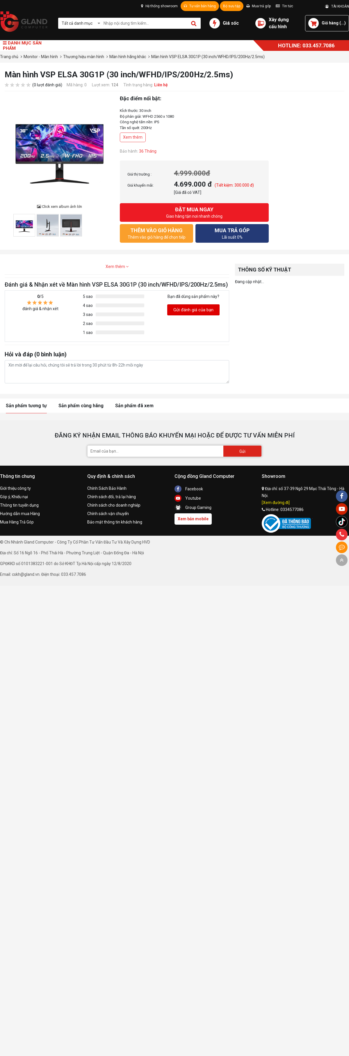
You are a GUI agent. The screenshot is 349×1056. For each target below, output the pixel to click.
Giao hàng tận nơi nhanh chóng (194, 212)
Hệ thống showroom (159, 6)
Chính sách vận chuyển (108, 513)
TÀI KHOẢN (337, 6)
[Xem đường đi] (276, 502)
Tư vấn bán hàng (200, 6)
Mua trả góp (258, 6)
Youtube (187, 498)
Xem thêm (133, 137)
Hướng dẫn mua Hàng (20, 513)
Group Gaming (192, 507)
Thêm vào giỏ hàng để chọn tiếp (156, 233)
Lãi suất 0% (232, 233)
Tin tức (284, 6)
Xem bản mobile (193, 519)
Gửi (242, 451)
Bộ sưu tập (231, 6)
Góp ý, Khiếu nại (14, 496)
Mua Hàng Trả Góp (17, 522)
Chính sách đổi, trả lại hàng (111, 496)
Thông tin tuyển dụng (19, 505)
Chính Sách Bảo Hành (107, 488)
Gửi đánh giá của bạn (193, 309)
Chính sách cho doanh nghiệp (113, 505)
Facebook (188, 488)
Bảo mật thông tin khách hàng (114, 522)
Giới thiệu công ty (15, 488)
